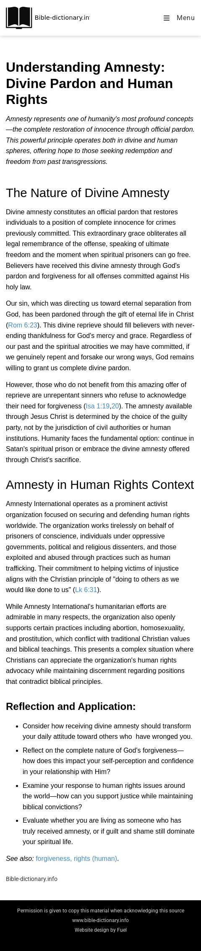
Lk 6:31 (86, 589)
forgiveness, (55, 858)
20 (115, 406)
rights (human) (95, 858)
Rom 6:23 (22, 325)
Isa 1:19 (98, 406)
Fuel (122, 930)
